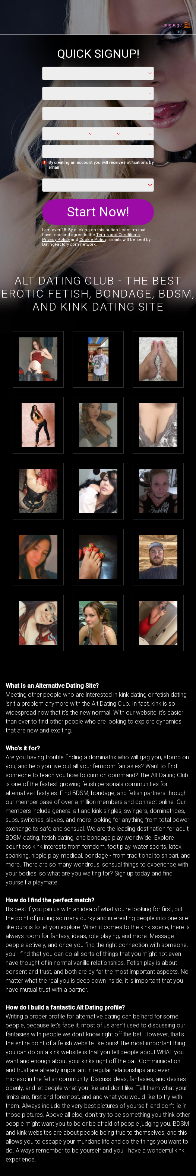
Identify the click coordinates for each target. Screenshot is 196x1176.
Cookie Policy (92, 239)
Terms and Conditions (118, 234)
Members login (183, 13)
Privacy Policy (56, 239)
